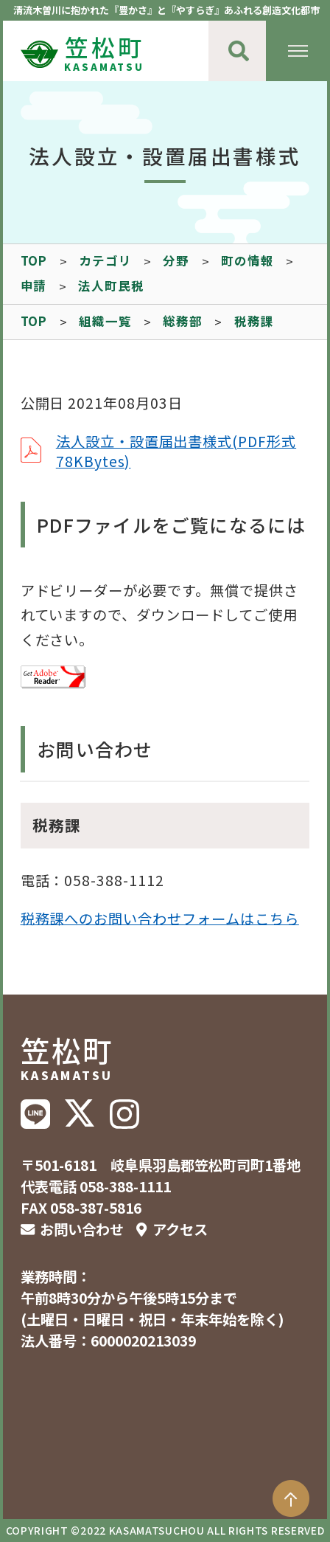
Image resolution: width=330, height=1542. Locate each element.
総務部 (182, 321)
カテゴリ (105, 260)
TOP (34, 260)
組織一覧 (105, 321)
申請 (34, 285)
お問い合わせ (82, 1229)
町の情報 (247, 260)
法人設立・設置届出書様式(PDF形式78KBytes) (176, 451)
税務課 (253, 321)
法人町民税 (111, 285)
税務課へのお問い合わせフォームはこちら (160, 917)
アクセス (180, 1229)
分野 (176, 260)
